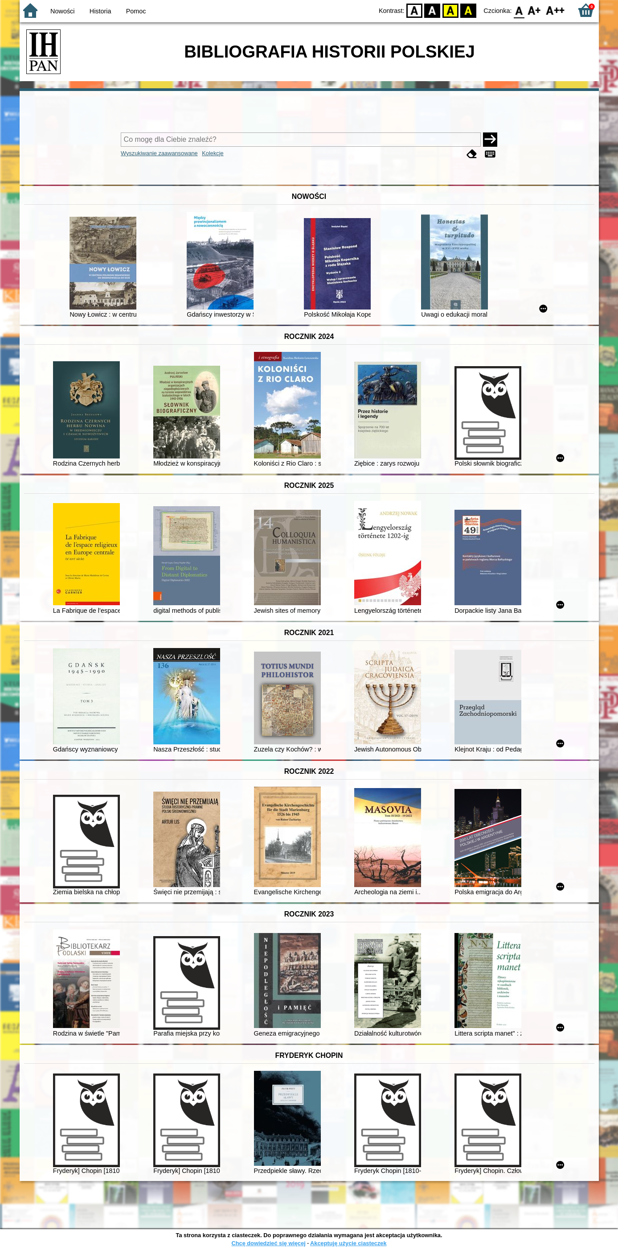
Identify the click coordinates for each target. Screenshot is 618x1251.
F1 (534, 10)
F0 (519, 10)
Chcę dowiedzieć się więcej (268, 1243)
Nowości (62, 11)
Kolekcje (212, 153)
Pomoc (136, 11)
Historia (100, 11)
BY (468, 10)
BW (432, 10)
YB (450, 10)
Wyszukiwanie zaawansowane (159, 153)
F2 (555, 10)
